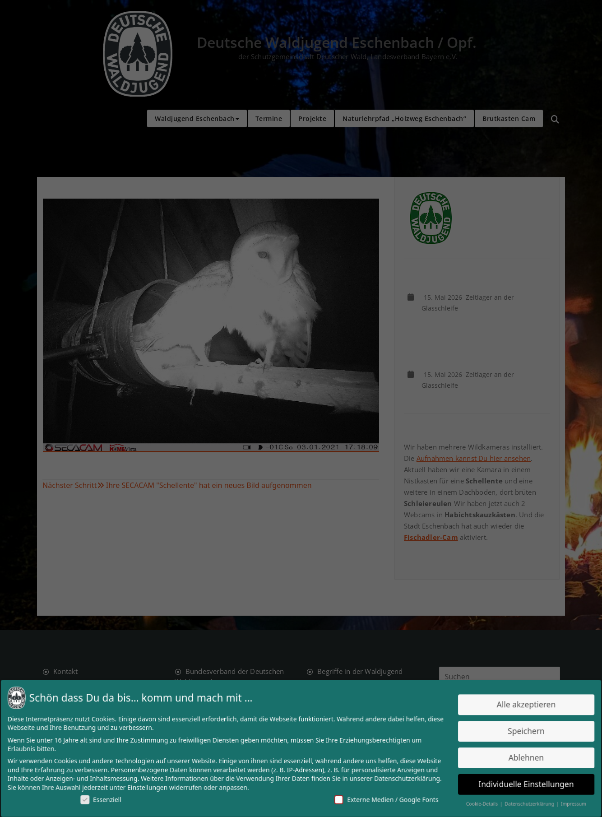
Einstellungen (152, 786)
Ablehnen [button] (518, 757)
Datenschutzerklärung (403, 777)
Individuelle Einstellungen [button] (518, 783)
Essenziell (108, 798)
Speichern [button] (519, 731)
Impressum (564, 802)
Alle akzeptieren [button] (518, 706)
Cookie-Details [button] (476, 802)
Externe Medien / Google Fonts (383, 798)
